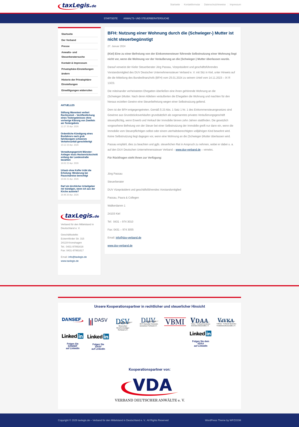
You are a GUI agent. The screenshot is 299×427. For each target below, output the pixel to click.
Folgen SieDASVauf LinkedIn (98, 346)
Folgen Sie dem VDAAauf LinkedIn (200, 343)
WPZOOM (235, 420)
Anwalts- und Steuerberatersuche (146, 18)
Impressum (235, 4)
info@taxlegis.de (77, 256)
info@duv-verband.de (128, 237)
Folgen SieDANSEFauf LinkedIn (73, 346)
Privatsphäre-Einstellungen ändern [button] (77, 71)
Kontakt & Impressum (74, 62)
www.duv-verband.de (188, 149)
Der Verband (68, 40)
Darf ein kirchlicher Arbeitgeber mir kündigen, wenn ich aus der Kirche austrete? (78, 189)
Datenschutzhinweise (215, 4)
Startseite (175, 4)
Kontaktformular (192, 4)
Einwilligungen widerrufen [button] (76, 90)
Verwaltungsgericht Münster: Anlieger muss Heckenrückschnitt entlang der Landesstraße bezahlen (79, 156)
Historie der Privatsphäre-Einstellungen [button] (76, 82)
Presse (65, 46)
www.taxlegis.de (70, 260)
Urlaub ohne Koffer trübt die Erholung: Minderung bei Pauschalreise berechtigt (76, 173)
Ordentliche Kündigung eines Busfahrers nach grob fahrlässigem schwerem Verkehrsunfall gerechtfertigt (77, 137)
